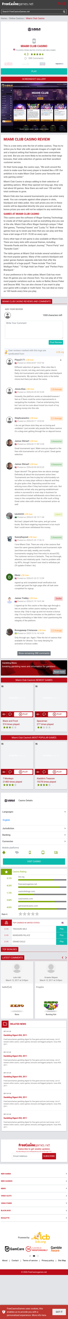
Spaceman (42, 761)
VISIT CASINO (34, 901)
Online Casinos (16, 19)
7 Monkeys (8, 818)
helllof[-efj (7, 1030)
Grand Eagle (19, 985)
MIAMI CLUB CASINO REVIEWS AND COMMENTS (26, 302)
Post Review (56, 342)
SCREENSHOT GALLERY (34, 79)
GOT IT (59, 1312)
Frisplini (40, 1030)
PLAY (34, 71)
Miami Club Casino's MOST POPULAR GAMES (34, 777)
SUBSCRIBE (49, 1200)
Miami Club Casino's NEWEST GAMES (34, 720)
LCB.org (60, 352)
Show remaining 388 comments (34, 693)
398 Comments (35, 59)
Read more (59, 711)
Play (62, 972)
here (44, 1315)
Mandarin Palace (21, 979)
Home (4, 19)
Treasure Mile (20, 972)
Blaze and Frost (10, 761)
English (6, 860)
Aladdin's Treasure (46, 818)
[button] (62, 1001)
